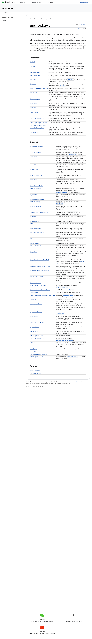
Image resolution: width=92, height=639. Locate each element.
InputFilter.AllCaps (35, 228)
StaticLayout (34, 331)
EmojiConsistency (35, 206)
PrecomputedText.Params (38, 285)
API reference (7, 9)
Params (71, 290)
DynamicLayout (34, 195)
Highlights (33, 217)
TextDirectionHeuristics (37, 338)
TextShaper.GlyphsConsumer (38, 123)
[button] (11, 20)
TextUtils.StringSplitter (37, 128)
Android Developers (35, 19)
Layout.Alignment (35, 370)
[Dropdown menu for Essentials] (27, 2)
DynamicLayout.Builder (37, 199)
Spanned (33, 108)
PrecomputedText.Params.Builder (40, 290)
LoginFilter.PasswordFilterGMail (39, 260)
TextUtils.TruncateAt (36, 373)
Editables (59, 203)
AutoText (33, 165)
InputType (33, 84)
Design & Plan (36, 2)
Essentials (22, 2)
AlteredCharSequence (36, 146)
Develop (45, 19)
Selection (33, 299)
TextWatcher (34, 132)
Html (31, 224)
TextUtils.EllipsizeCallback (38, 125)
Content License (76, 382)
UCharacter (73, 154)
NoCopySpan (34, 93)
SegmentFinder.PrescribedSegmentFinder (42, 295)
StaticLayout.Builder (36, 336)
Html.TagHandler (35, 75)
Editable (32, 62)
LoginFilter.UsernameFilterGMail (39, 270)
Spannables (60, 314)
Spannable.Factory (36, 312)
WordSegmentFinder (36, 357)
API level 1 (83, 24)
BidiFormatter (34, 169)
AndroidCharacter (35, 152)
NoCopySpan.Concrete (37, 277)
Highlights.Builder (35, 221)
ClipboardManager (35, 188)
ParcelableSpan (35, 99)
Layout (32, 239)
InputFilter (33, 79)
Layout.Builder (34, 243)
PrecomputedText (35, 283)
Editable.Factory (35, 202)
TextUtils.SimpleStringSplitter (39, 354)
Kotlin (78, 29)
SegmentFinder (34, 292)
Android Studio (83, 2)
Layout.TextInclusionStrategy (39, 88)
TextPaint (33, 343)
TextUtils (33, 351)
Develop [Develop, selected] (50, 2)
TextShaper (33, 349)
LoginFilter (33, 252)
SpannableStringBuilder (37, 322)
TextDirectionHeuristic (37, 118)
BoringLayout (34, 180)
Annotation (33, 157)
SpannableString (35, 316)
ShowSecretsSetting (36, 304)
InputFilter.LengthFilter (37, 232)
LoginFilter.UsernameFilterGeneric (40, 266)
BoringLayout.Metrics (36, 186)
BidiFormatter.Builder (36, 175)
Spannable (33, 103)
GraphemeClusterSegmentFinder (40, 212)
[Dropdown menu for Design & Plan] (43, 2)
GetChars (33, 66)
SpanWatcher (34, 112)
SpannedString (34, 327)
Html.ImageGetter (35, 72)
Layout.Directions (35, 246)
